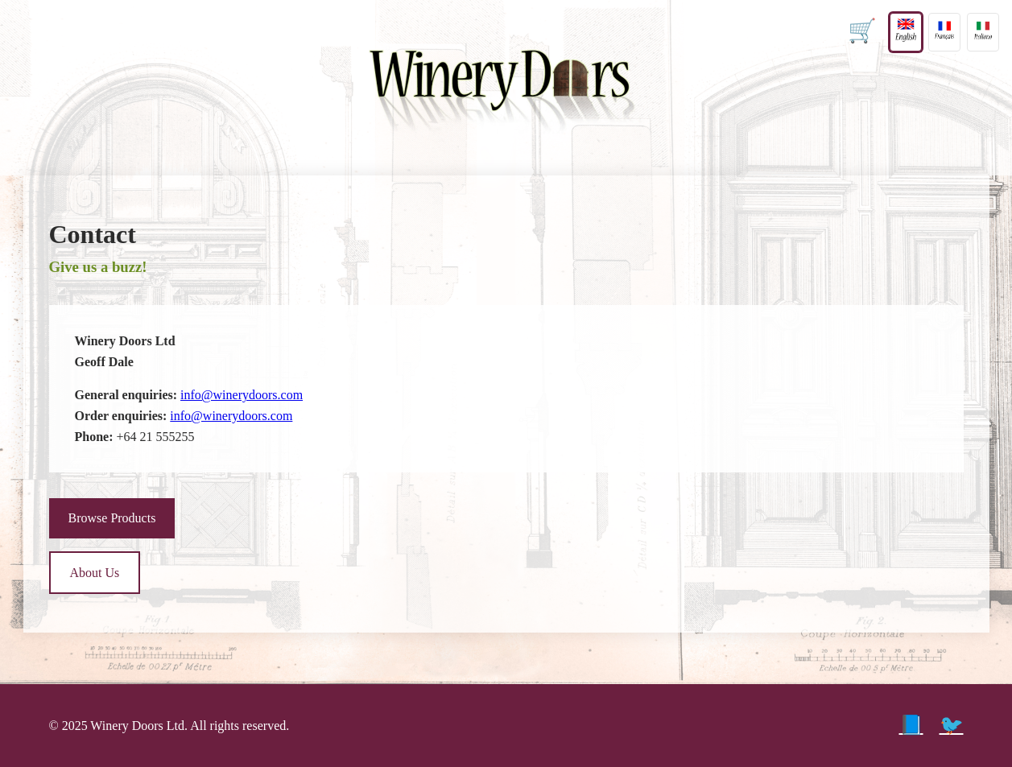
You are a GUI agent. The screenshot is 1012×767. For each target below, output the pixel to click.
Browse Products (112, 518)
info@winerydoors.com (241, 395)
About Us (95, 572)
